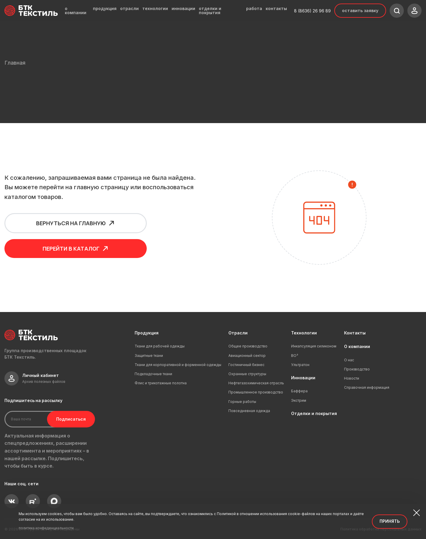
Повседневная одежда (249, 411)
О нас (349, 360)
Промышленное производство (255, 392)
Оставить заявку (360, 10)
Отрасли (238, 332)
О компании (357, 346)
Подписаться (67, 419)
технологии (155, 8)
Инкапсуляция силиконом (313, 346)
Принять (390, 521)
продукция (105, 8)
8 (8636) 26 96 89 (312, 10)
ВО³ (294, 355)
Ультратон (300, 364)
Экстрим (298, 400)
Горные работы (242, 401)
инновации (183, 8)
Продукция (147, 332)
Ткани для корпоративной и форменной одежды (178, 364)
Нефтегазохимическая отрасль (256, 383)
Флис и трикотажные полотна (161, 383)
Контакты (355, 332)
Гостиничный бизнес (246, 364)
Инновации (303, 377)
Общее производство (247, 346)
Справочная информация (366, 387)
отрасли (129, 8)
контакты (276, 8)
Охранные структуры (247, 374)
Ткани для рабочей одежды (160, 346)
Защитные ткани (149, 355)
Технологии (304, 332)
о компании (75, 10)
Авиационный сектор (247, 355)
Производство (357, 369)
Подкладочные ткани (153, 374)
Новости (351, 378)
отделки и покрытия (210, 10)
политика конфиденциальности (46, 528)
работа (254, 8)
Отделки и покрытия (314, 413)
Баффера (299, 391)
